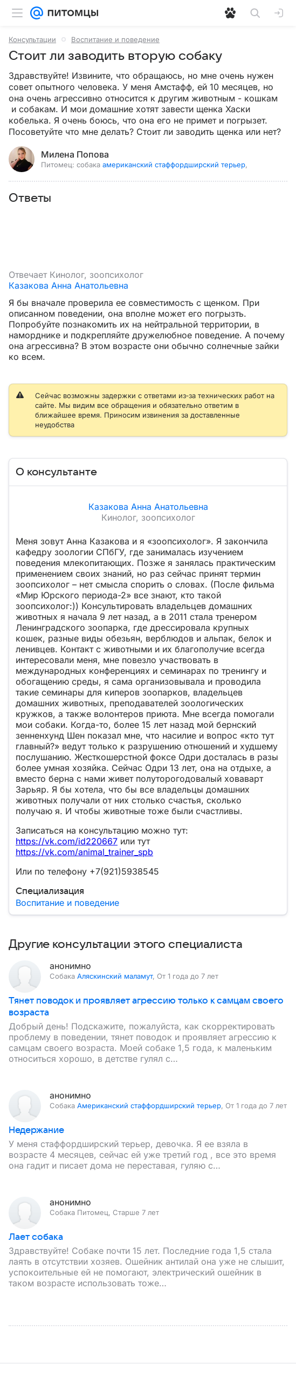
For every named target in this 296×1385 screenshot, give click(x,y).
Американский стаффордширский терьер (149, 1105)
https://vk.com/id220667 (67, 841)
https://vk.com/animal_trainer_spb (84, 852)
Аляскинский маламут (115, 976)
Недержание (36, 1130)
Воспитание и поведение (115, 39)
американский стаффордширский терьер (173, 164)
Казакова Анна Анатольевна (68, 285)
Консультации (32, 39)
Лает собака (36, 1237)
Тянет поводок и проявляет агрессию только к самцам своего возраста (146, 1007)
